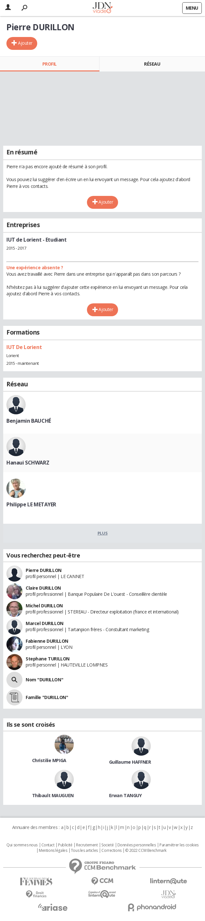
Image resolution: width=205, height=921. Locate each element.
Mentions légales (53, 850)
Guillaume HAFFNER (130, 762)
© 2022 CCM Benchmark (146, 850)
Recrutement (87, 845)
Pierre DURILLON (44, 570)
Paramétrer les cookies (179, 845)
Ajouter (25, 43)
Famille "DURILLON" (47, 697)
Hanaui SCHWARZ (27, 462)
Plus (102, 533)
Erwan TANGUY (125, 795)
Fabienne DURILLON (47, 641)
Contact (48, 845)
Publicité (65, 845)
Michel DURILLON (44, 606)
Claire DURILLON (43, 588)
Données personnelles (136, 845)
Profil (49, 64)
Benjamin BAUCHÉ (28, 420)
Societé (107, 845)
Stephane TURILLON (48, 659)
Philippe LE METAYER (31, 504)
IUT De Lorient (24, 347)
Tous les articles (84, 850)
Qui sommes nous (22, 845)
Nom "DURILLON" (44, 680)
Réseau (152, 64)
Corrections (111, 850)
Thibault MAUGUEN (53, 795)
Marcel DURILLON (45, 623)
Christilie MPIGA (49, 760)
